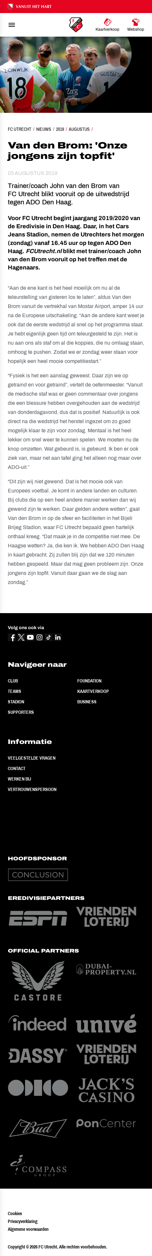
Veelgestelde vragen (31, 758)
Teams (14, 691)
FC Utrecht (19, 129)
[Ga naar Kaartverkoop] (107, 25)
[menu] (12, 25)
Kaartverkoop (93, 691)
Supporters (21, 712)
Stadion (16, 702)
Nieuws (43, 129)
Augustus (79, 129)
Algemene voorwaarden (28, 1229)
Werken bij (19, 779)
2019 (60, 129)
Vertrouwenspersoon (32, 789)
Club (13, 681)
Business (87, 702)
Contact (16, 768)
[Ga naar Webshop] (135, 25)
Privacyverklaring (23, 1221)
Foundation (89, 681)
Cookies (15, 1213)
